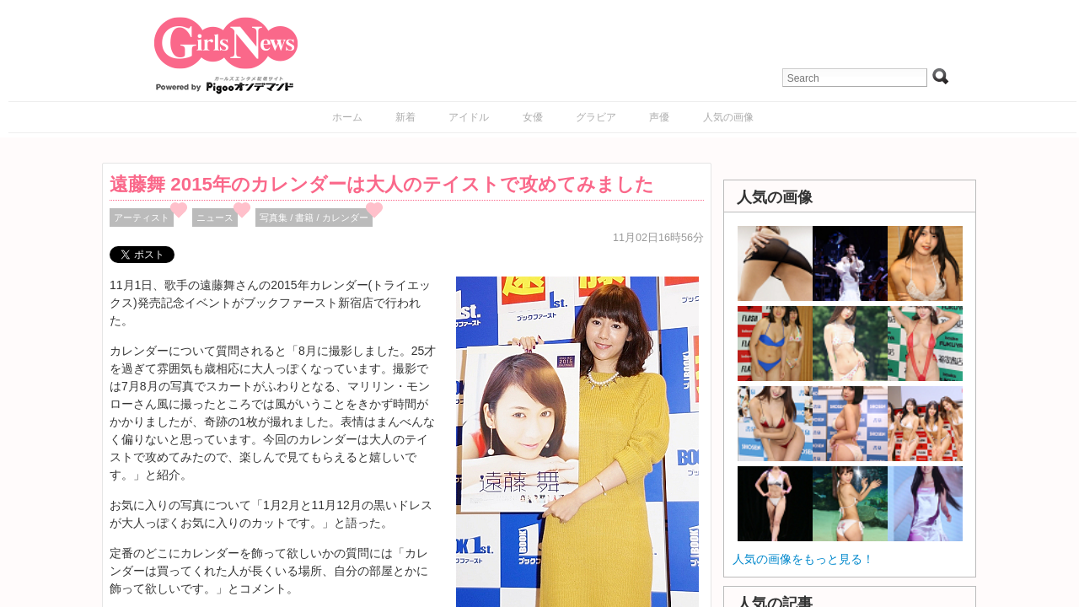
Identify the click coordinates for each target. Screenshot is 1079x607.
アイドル (468, 117)
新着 (405, 117)
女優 (533, 117)
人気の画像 (728, 117)
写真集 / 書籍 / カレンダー (314, 217)
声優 (659, 117)
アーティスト (141, 217)
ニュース (215, 217)
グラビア (596, 117)
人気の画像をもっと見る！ (803, 559)
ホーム (347, 117)
